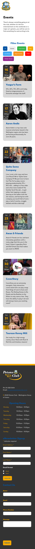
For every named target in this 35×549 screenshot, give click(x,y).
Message (6, 519)
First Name (7, 452)
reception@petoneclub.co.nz (17, 390)
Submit (7, 543)
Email (5, 500)
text (7, 473)
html (7, 471)
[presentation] (17, 537)
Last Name (7, 460)
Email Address (8, 445)
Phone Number (8, 510)
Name (5, 491)
